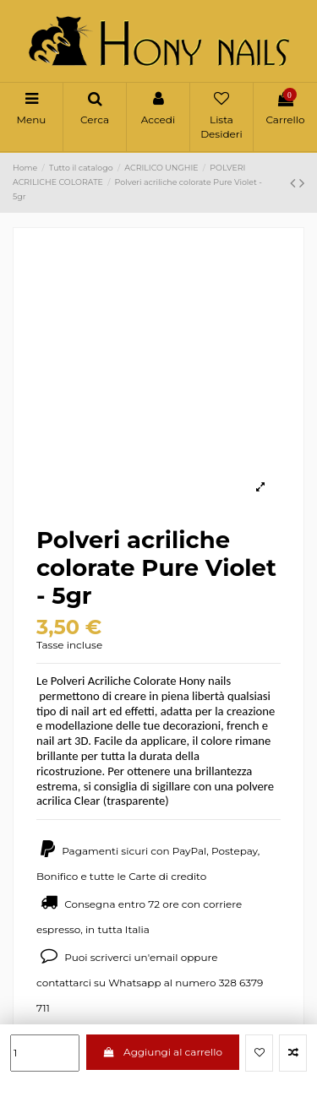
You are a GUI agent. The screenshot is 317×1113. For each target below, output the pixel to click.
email (164, 957)
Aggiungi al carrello (162, 1051)
